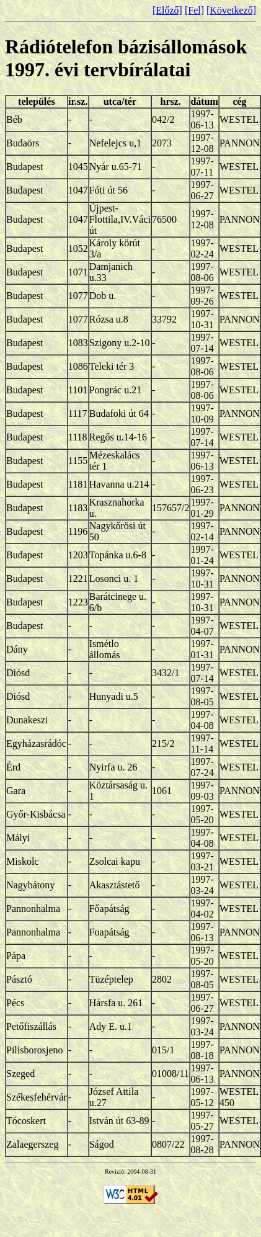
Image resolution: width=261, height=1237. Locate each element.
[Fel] (194, 10)
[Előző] (167, 10)
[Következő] (231, 10)
